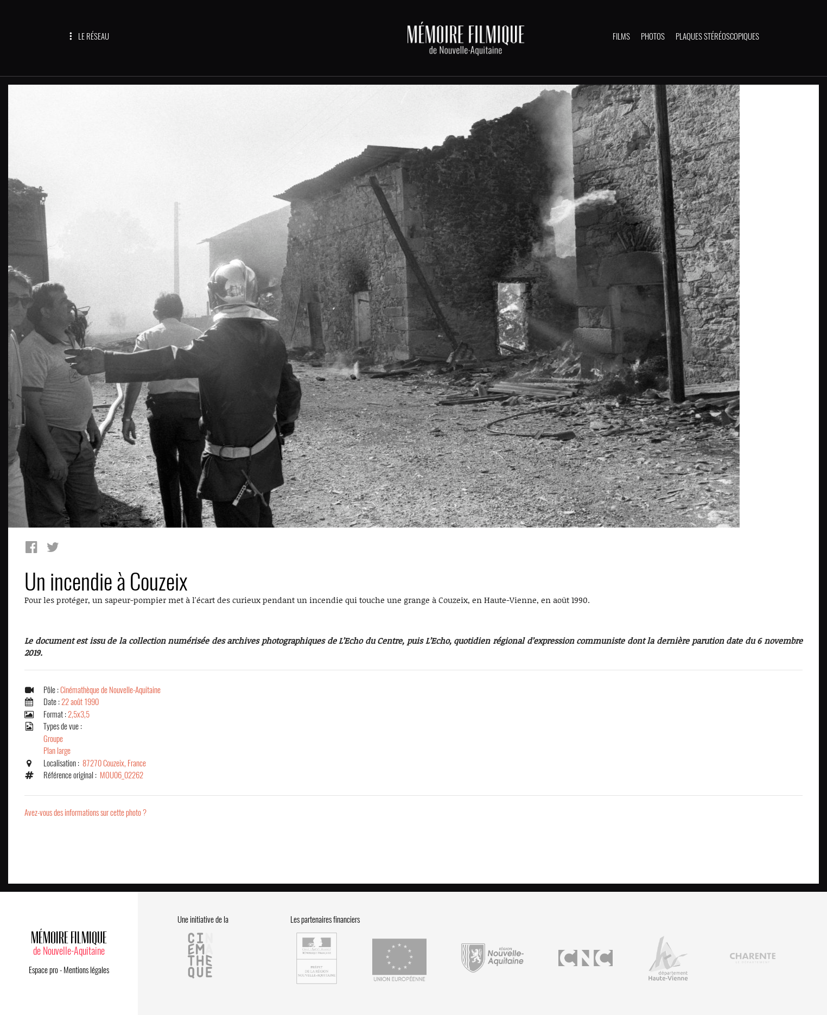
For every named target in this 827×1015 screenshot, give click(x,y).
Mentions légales (86, 970)
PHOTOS (653, 36)
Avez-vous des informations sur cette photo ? (85, 812)
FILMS (621, 36)
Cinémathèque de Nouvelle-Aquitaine (110, 689)
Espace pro (43, 970)
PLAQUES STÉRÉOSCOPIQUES (717, 36)
